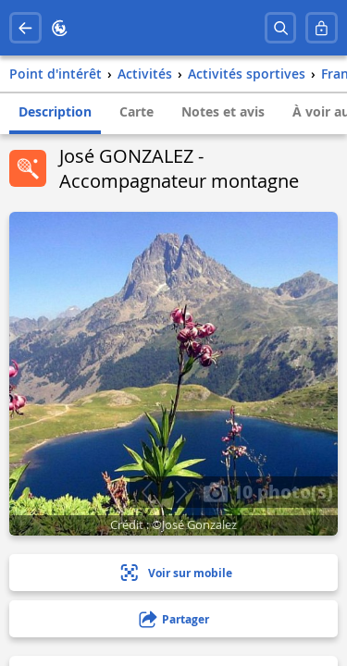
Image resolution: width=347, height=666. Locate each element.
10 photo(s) (268, 491)
